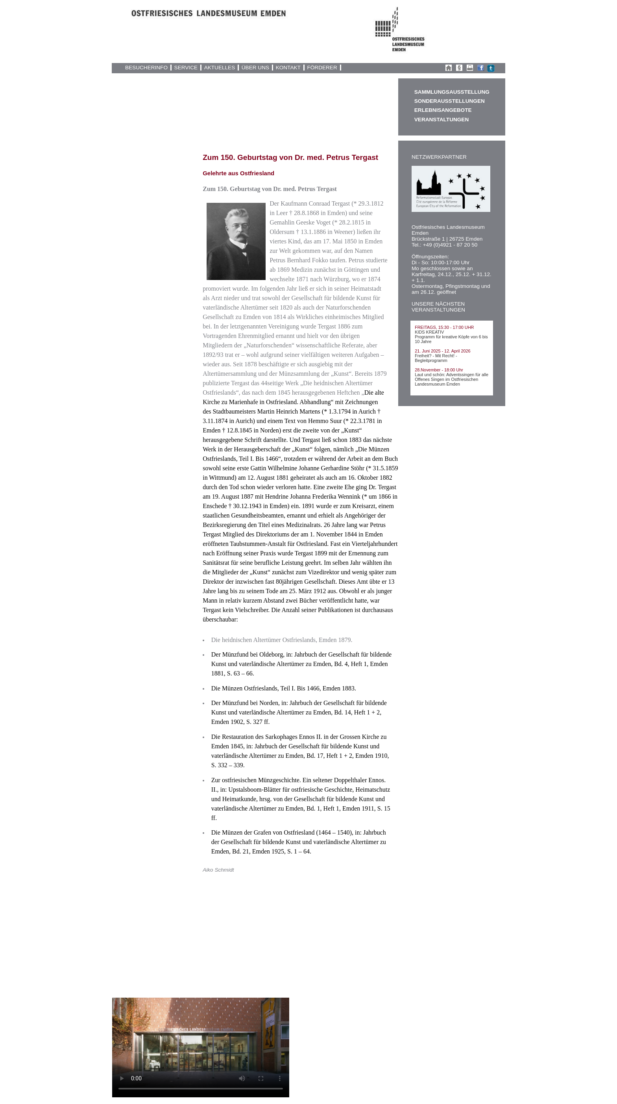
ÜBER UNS (255, 68)
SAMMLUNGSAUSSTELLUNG (451, 92)
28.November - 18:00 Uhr (439, 369)
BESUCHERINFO (146, 68)
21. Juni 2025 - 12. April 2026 (442, 351)
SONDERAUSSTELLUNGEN (449, 101)
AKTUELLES (219, 68)
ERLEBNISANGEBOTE (443, 110)
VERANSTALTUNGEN (441, 119)
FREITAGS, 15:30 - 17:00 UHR (444, 327)
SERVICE (186, 68)
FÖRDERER (322, 68)
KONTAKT (288, 68)
